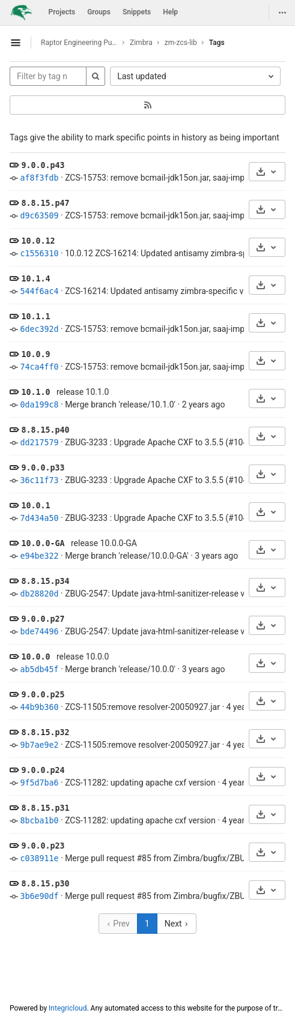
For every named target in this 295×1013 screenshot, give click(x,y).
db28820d (39, 593)
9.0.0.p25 (42, 694)
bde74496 (39, 631)
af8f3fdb (39, 177)
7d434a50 (39, 518)
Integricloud (68, 1008)
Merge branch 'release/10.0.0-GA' (127, 556)
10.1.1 (35, 316)
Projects (62, 12)
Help (170, 12)
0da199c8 (39, 404)
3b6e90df (39, 896)
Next (177, 923)
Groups (99, 12)
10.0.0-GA (42, 543)
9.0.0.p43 (42, 165)
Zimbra (141, 42)
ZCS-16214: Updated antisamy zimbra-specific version (166, 291)
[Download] (267, 171)
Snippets (137, 12)
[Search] (95, 76)
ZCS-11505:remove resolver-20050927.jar (142, 707)
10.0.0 (35, 656)
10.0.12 (38, 240)
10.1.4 (35, 278)
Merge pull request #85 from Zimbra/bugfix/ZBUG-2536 (168, 858)
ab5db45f (39, 669)
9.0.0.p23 (42, 845)
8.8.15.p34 (45, 581)
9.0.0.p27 (42, 619)
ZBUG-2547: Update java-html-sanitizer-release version (166, 593)
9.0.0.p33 (42, 467)
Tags (217, 42)
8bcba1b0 (39, 820)
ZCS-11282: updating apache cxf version (140, 782)
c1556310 (39, 253)
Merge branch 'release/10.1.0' (120, 404)
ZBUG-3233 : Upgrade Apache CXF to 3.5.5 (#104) (158, 442)
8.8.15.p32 (45, 732)
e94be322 (39, 556)
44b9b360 (39, 707)
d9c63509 (39, 215)
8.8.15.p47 (45, 203)
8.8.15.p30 (45, 883)
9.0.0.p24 (42, 770)
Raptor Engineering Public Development (79, 42)
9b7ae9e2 (39, 745)
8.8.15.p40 (45, 429)
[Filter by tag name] (48, 76)
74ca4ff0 (39, 366)
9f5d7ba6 (39, 782)
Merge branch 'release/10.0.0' (120, 669)
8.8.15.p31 (45, 808)
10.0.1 (35, 505)
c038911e (39, 858)
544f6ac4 (39, 291)
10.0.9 (35, 354)
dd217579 (39, 442)
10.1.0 (35, 392)
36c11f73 (39, 480)
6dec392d (39, 329)
